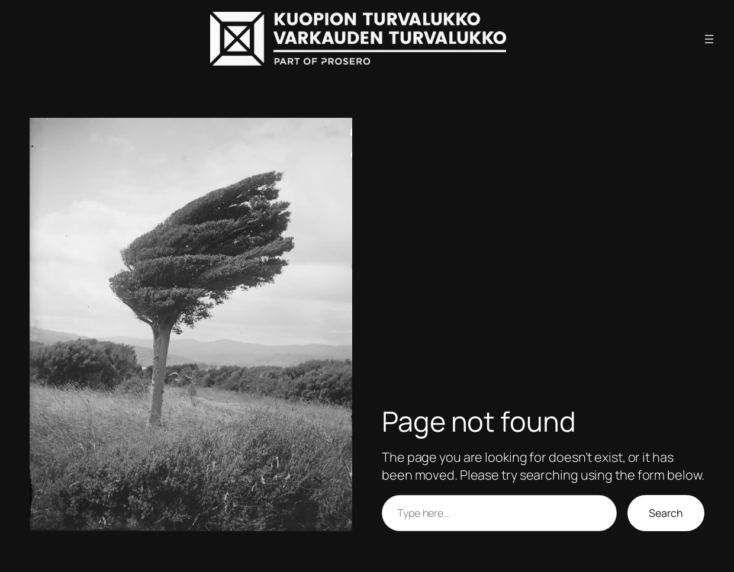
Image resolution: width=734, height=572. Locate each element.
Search (666, 513)
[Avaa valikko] (709, 39)
